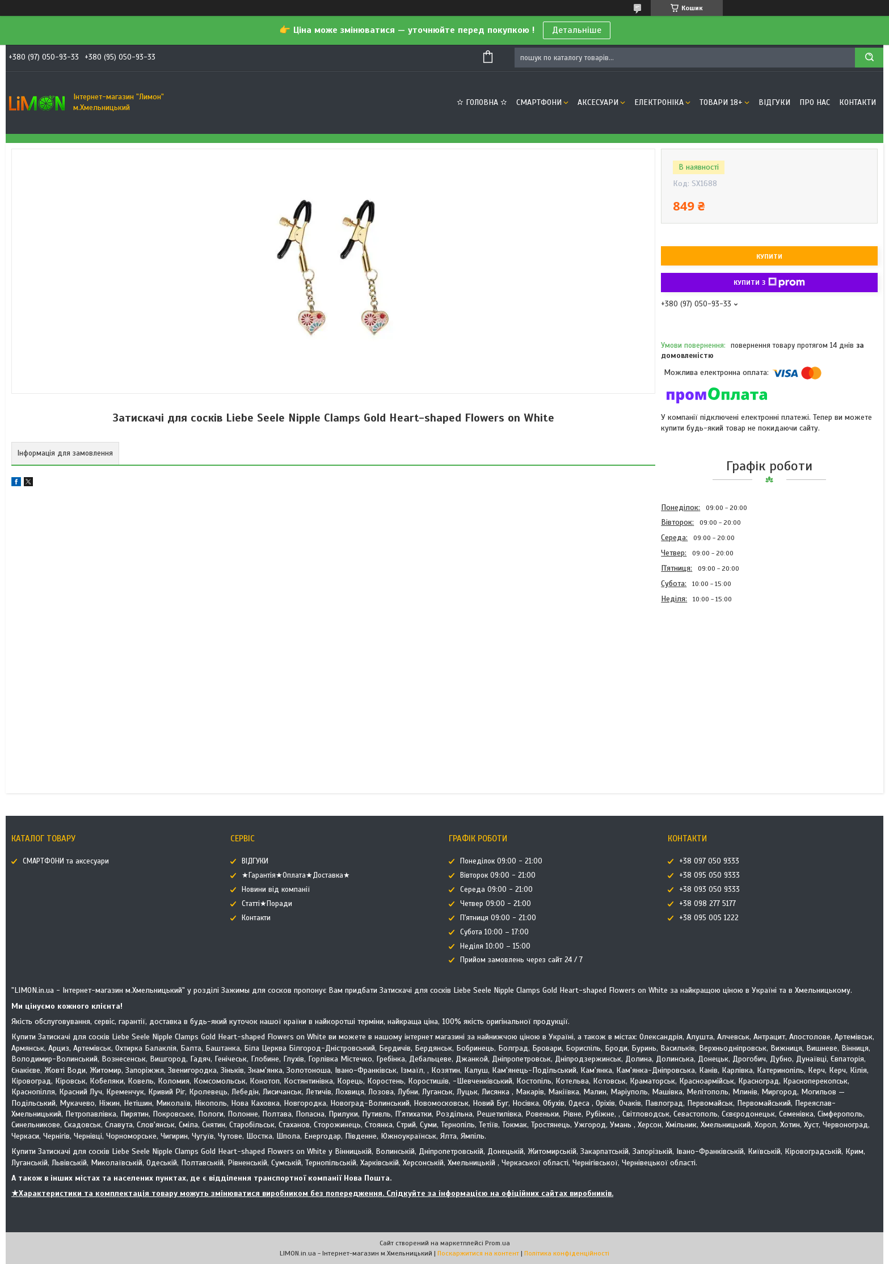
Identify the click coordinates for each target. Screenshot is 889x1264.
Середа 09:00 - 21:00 (496, 889)
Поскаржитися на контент (478, 1253)
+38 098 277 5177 (707, 903)
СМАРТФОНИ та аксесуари (66, 861)
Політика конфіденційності (566, 1253)
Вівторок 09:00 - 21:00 (498, 875)
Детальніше (576, 30)
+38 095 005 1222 (709, 917)
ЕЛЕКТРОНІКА (659, 102)
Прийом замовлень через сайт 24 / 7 (521, 959)
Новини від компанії (276, 889)
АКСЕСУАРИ (598, 102)
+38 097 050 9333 (709, 861)
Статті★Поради (267, 903)
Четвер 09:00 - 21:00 (495, 903)
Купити (769, 256)
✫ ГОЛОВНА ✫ (482, 102)
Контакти (857, 102)
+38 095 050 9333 (709, 875)
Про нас (814, 102)
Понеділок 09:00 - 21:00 (501, 861)
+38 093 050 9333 (709, 889)
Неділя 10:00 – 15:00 (495, 946)
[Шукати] (869, 58)
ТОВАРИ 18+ (721, 102)
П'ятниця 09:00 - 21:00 (498, 917)
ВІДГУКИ (774, 102)
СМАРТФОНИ (539, 102)
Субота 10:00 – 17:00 (494, 932)
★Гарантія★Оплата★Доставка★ (296, 875)
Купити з (769, 282)
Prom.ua (497, 1243)
